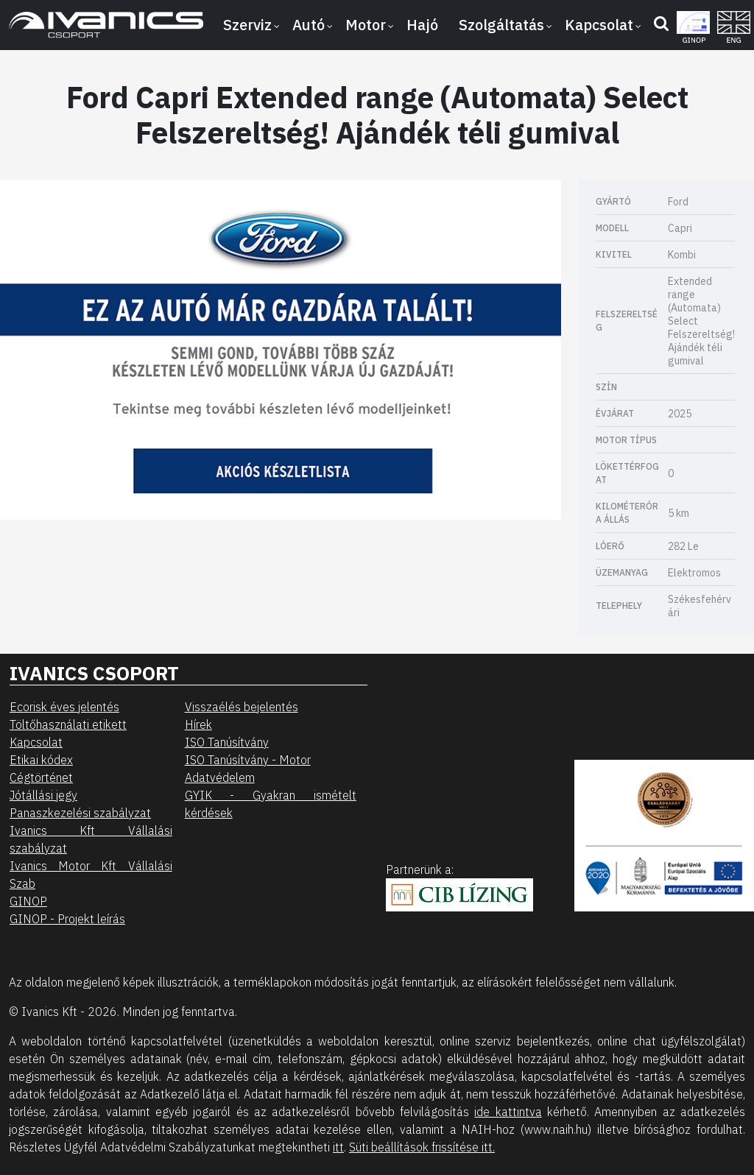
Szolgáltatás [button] (501, 25)
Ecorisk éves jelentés (64, 706)
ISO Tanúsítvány (227, 742)
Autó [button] (308, 25)
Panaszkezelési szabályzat (80, 812)
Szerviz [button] (247, 25)
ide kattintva (507, 1111)
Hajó (422, 25)
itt (338, 1147)
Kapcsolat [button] (599, 25)
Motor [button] (365, 25)
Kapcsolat (36, 742)
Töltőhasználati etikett (68, 724)
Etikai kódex (41, 759)
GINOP (28, 901)
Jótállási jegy (43, 795)
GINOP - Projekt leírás (67, 918)
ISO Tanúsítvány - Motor (248, 759)
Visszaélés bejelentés (241, 706)
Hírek (198, 724)
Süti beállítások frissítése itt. (422, 1147)
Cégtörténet (41, 777)
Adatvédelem (220, 777)
